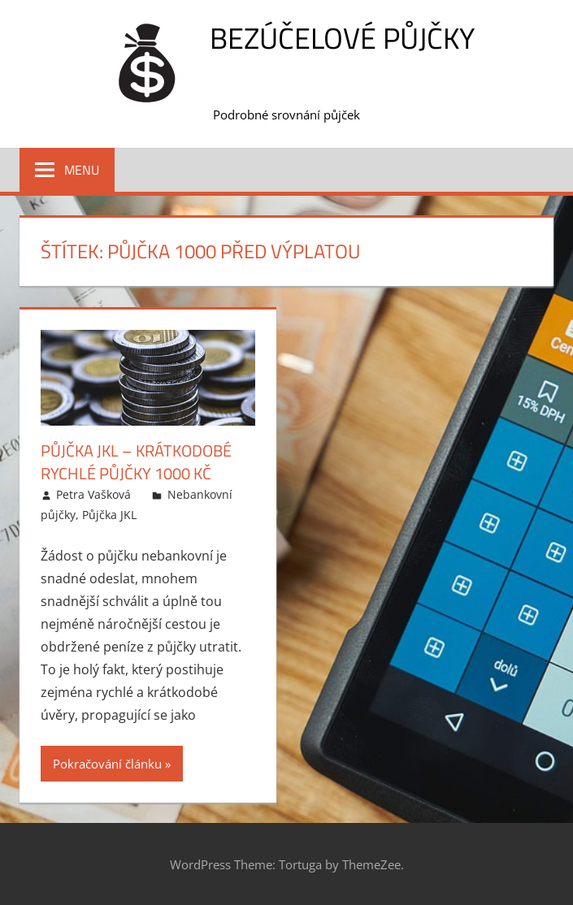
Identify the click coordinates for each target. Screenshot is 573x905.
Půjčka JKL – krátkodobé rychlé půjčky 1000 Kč (136, 462)
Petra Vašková (93, 494)
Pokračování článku (107, 764)
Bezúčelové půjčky (342, 37)
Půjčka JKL (109, 514)
